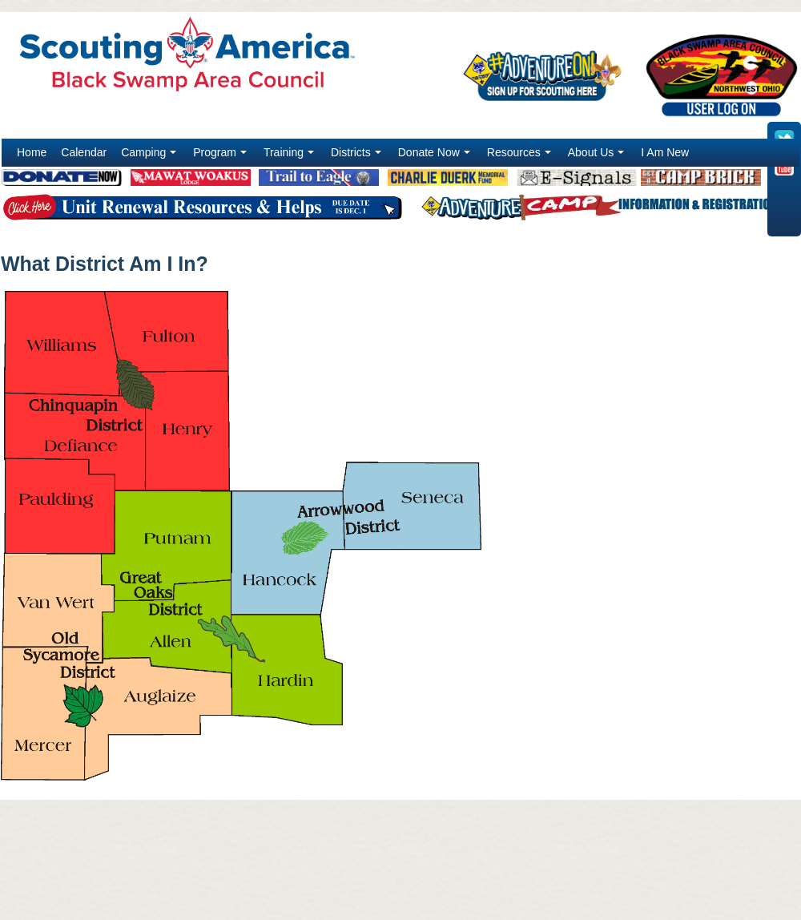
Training (290, 156)
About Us (598, 156)
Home (31, 152)
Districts (357, 156)
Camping (150, 156)
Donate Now (435, 156)
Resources (520, 156)
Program (221, 156)
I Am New (665, 152)
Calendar (84, 152)
